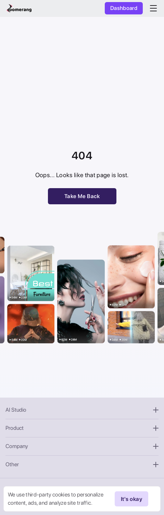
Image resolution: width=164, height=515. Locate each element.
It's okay (131, 498)
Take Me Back (82, 196)
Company (82, 446)
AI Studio (82, 410)
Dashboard (123, 8)
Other (82, 464)
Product (82, 428)
